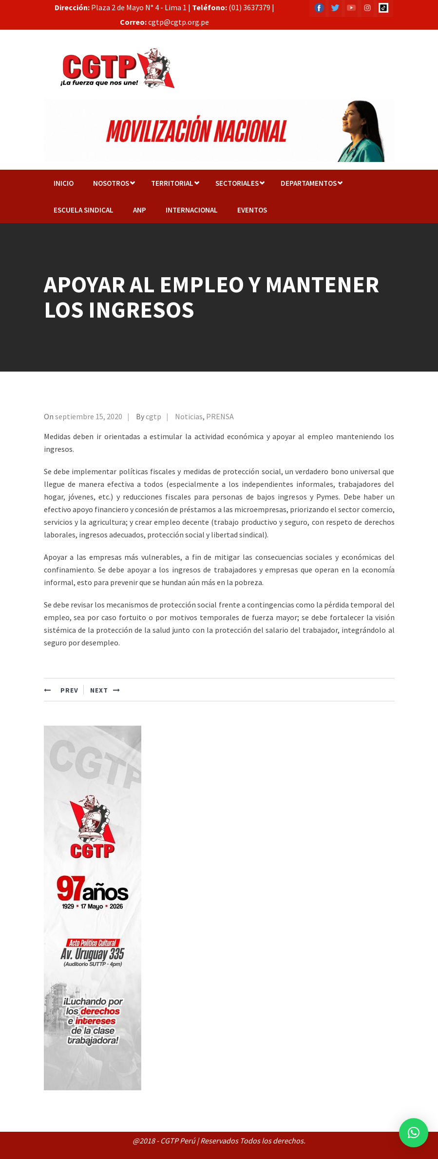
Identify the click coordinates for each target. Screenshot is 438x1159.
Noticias (189, 416)
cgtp (153, 416)
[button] (413, 1132)
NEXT (105, 690)
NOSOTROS (111, 183)
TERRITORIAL (172, 183)
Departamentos (309, 183)
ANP (139, 209)
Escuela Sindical (84, 209)
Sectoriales (237, 183)
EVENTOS (252, 209)
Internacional (192, 209)
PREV (61, 690)
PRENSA (220, 416)
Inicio (64, 183)
